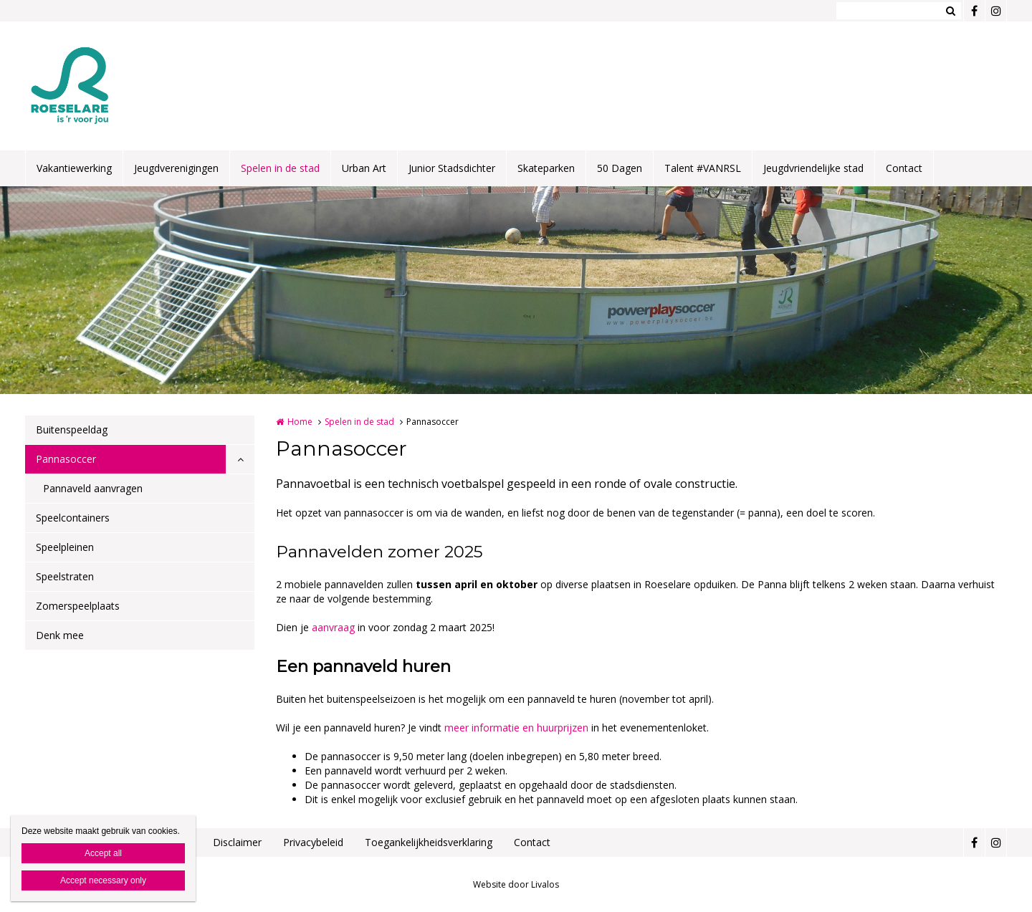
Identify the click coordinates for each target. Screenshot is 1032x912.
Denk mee (60, 635)
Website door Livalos (516, 884)
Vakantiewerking (74, 168)
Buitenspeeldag (72, 429)
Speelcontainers (73, 517)
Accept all (103, 853)
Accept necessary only (103, 880)
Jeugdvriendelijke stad (813, 168)
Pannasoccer (66, 459)
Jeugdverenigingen (176, 168)
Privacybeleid (313, 842)
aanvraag (335, 627)
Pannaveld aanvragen (93, 488)
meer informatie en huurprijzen (516, 727)
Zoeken (950, 10)
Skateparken (546, 168)
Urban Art (364, 168)
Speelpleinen (65, 547)
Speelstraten (65, 576)
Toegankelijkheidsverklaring (428, 842)
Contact (904, 168)
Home (299, 422)
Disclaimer (237, 842)
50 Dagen (619, 168)
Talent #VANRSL (702, 168)
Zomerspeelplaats (78, 606)
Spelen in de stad (280, 168)
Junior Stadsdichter (451, 168)
